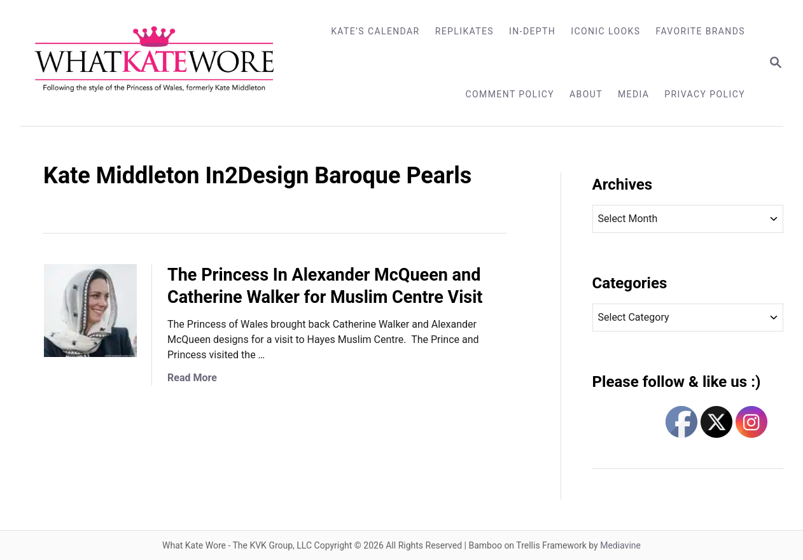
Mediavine (620, 545)
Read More (192, 378)
